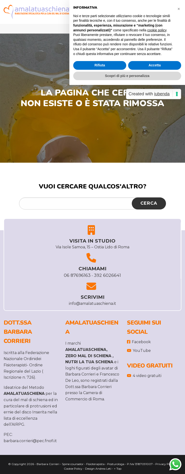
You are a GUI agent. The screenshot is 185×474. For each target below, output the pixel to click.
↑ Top (117, 468)
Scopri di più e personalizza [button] (127, 76)
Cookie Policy (73, 468)
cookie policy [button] (156, 30)
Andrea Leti (103, 468)
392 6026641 (107, 275)
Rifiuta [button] (99, 65)
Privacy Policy (165, 464)
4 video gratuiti (144, 375)
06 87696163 (77, 275)
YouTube (139, 350)
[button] (179, 8)
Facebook (139, 342)
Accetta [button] (155, 65)
